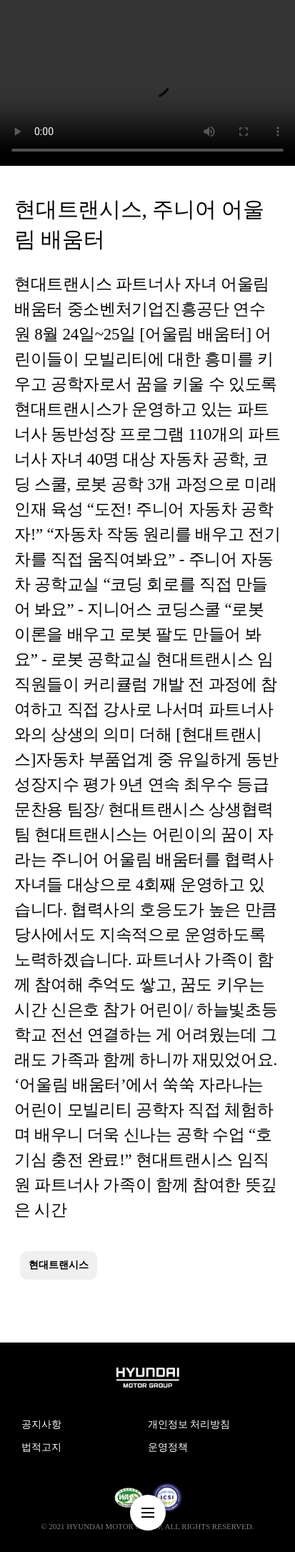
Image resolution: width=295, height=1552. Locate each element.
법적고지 (41, 1447)
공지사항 (41, 1424)
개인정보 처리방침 (189, 1424)
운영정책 (168, 1447)
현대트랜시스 (59, 1265)
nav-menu (148, 1513)
